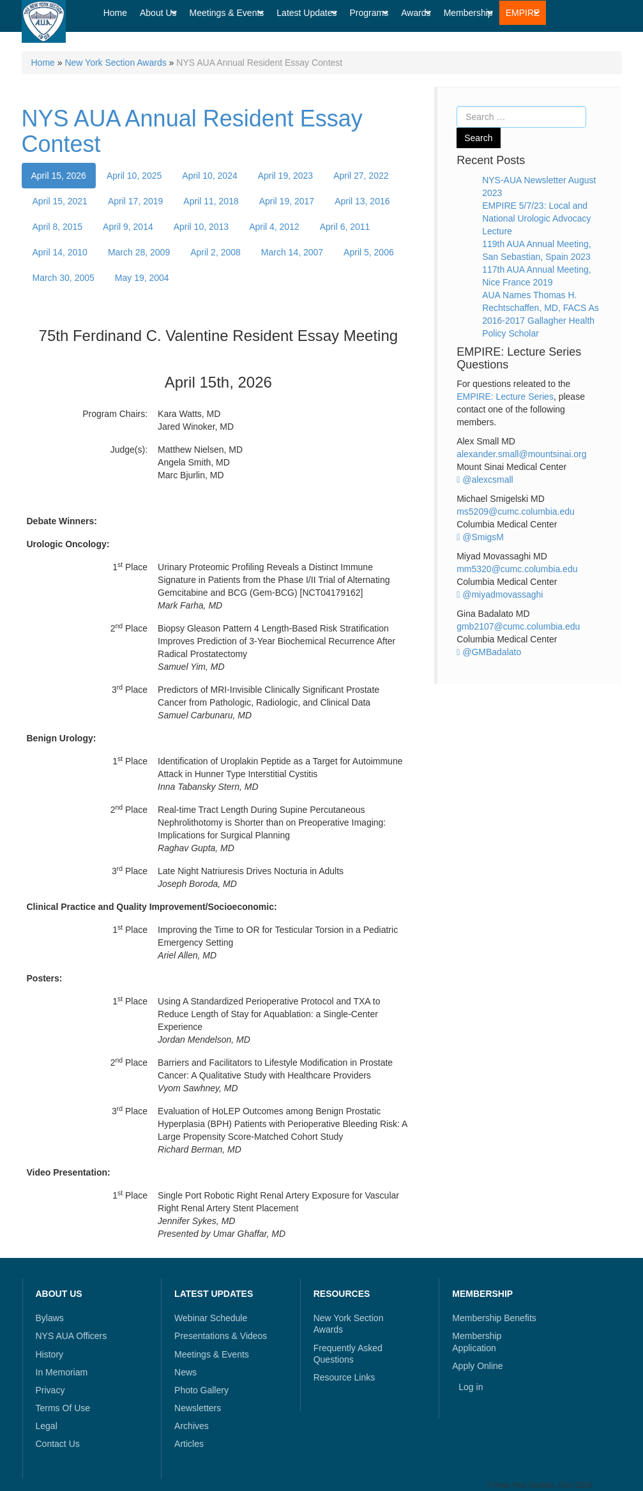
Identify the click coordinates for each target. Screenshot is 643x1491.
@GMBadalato (489, 652)
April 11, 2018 (210, 201)
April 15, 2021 (60, 201)
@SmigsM (480, 537)
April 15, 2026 (58, 175)
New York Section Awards (115, 62)
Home (43, 62)
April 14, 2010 (60, 252)
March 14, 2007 (292, 252)
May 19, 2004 (142, 278)
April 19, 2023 (285, 175)
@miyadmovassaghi (500, 594)
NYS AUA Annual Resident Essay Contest (192, 131)
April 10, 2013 (201, 227)
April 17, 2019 (135, 201)
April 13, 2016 (362, 201)
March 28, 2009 (139, 252)
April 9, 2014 (128, 227)
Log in (470, 1387)
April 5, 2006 (369, 252)
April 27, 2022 (360, 175)
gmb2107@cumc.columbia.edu (518, 626)
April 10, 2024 (209, 175)
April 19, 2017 (286, 201)
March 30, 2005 (64, 278)
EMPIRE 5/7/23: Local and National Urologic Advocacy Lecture (536, 218)
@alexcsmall (485, 479)
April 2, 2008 (215, 252)
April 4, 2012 (274, 227)
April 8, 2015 (58, 227)
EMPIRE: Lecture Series (505, 396)
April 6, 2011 (345, 227)
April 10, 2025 (134, 175)
